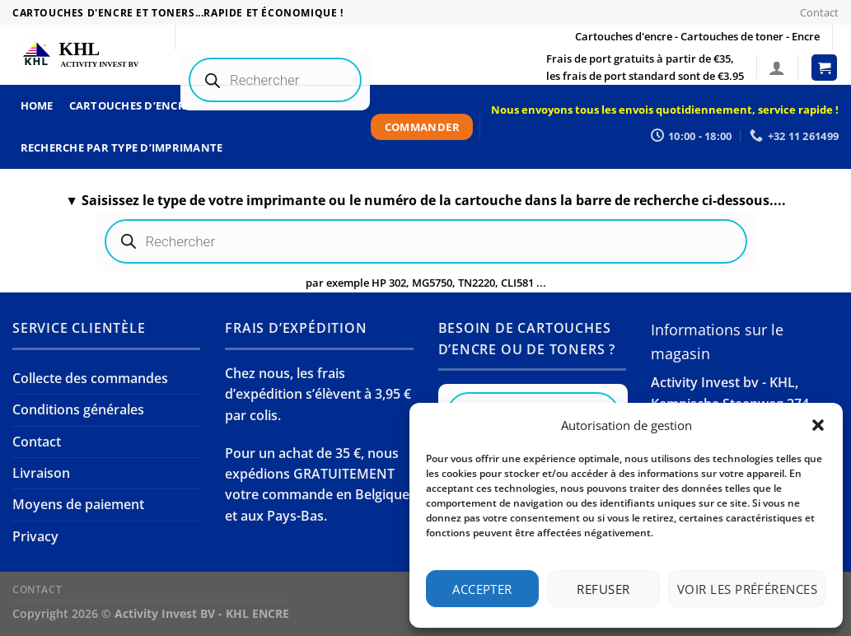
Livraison (41, 473)
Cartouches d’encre (130, 105)
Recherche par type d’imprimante (122, 147)
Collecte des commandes (90, 378)
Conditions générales (78, 409)
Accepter (482, 589)
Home (37, 105)
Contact (819, 12)
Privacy (35, 536)
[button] (818, 425)
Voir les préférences (747, 589)
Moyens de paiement (78, 504)
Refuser (603, 589)
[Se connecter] (777, 67)
